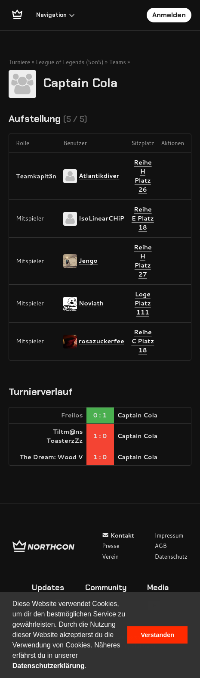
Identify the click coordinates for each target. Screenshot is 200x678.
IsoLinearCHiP (101, 218)
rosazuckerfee (101, 340)
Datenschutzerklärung (48, 665)
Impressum (169, 535)
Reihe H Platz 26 (143, 176)
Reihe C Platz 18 (142, 341)
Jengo (88, 260)
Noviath (91, 303)
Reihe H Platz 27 (143, 261)
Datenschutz (171, 556)
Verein (110, 556)
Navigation (55, 15)
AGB (161, 546)
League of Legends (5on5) (70, 62)
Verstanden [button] (157, 634)
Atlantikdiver (99, 175)
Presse (110, 546)
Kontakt (118, 535)
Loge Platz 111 (143, 303)
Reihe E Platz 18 (143, 218)
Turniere (19, 62)
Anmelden (169, 14)
